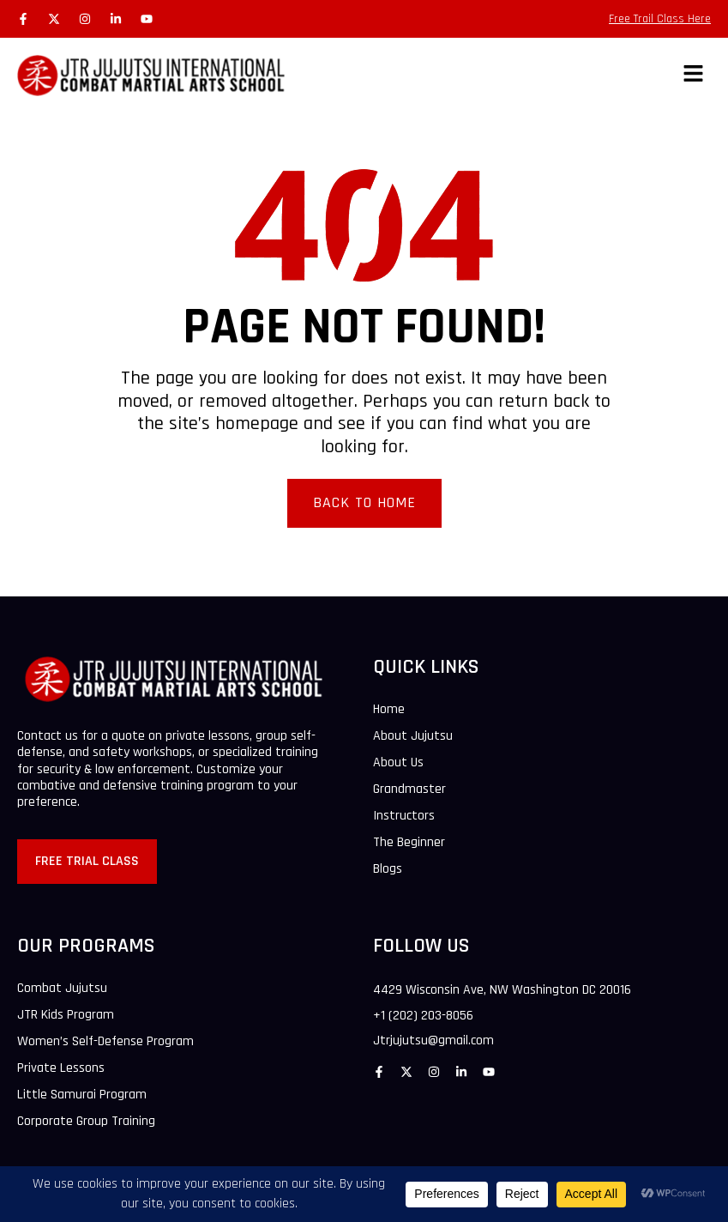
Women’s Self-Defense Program (105, 1042)
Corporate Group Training (86, 1121)
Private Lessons (61, 1068)
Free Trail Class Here (660, 19)
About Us (398, 763)
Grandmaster (409, 789)
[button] (694, 75)
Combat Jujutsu (62, 988)
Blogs (387, 869)
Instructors (404, 816)
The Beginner (409, 843)
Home (389, 710)
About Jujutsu (413, 736)
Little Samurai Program (82, 1095)
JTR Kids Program (65, 1015)
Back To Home (364, 502)
